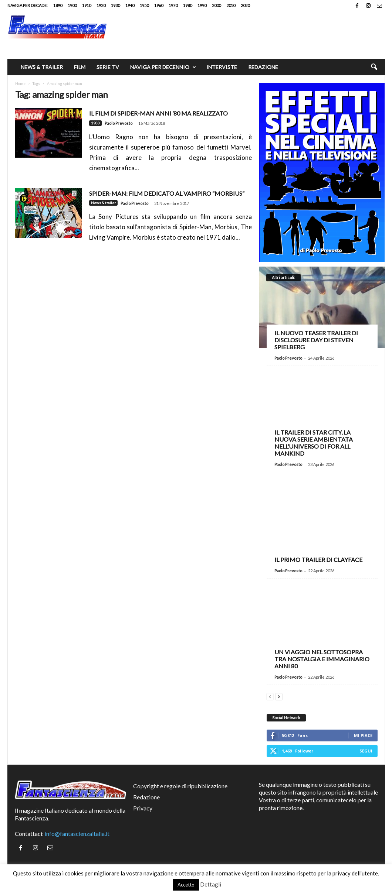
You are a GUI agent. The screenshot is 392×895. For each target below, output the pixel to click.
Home (20, 83)
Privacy (142, 808)
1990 (201, 5)
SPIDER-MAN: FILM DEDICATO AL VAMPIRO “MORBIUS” (166, 193)
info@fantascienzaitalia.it (77, 833)
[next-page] (279, 696)
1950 (144, 5)
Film (79, 67)
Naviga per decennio (163, 67)
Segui (365, 751)
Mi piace (363, 735)
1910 (86, 5)
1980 (187, 5)
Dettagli (210, 884)
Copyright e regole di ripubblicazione (180, 785)
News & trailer (42, 67)
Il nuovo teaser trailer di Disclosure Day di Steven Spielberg (316, 339)
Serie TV (108, 67)
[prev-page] (270, 696)
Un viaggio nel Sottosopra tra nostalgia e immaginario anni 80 (321, 658)
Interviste (221, 67)
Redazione (263, 67)
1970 (173, 5)
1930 (115, 5)
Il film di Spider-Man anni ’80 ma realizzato (158, 113)
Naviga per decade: (27, 5)
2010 (230, 5)
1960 (158, 5)
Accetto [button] (186, 885)
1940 (129, 5)
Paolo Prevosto (118, 123)
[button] (374, 67)
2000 (216, 5)
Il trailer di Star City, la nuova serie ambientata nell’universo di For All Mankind (313, 443)
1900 (72, 5)
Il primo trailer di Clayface (318, 559)
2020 (245, 5)
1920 (101, 5)
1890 (57, 5)
